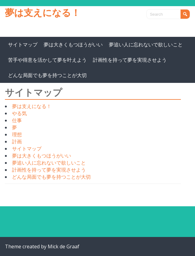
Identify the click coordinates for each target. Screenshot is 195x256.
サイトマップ (23, 44)
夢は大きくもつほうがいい (73, 44)
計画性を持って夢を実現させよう (130, 59)
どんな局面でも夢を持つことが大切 (47, 75)
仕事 (17, 120)
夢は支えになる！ (42, 12)
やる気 (19, 113)
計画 (17, 141)
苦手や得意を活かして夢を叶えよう (47, 59)
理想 (17, 134)
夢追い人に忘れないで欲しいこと (146, 44)
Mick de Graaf (63, 246)
